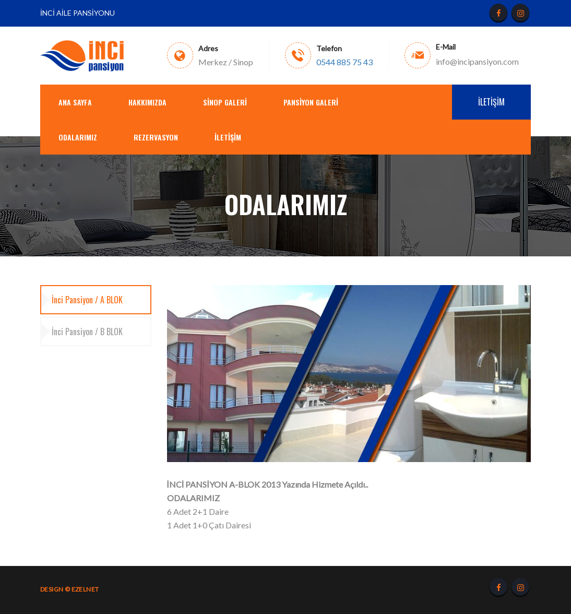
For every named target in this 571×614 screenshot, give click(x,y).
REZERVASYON (156, 137)
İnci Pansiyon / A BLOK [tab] (87, 299)
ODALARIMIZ (77, 137)
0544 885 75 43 (344, 62)
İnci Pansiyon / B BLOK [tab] (87, 331)
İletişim (228, 137)
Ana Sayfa (75, 102)
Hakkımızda (147, 102)
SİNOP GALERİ (225, 102)
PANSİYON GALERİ (310, 102)
